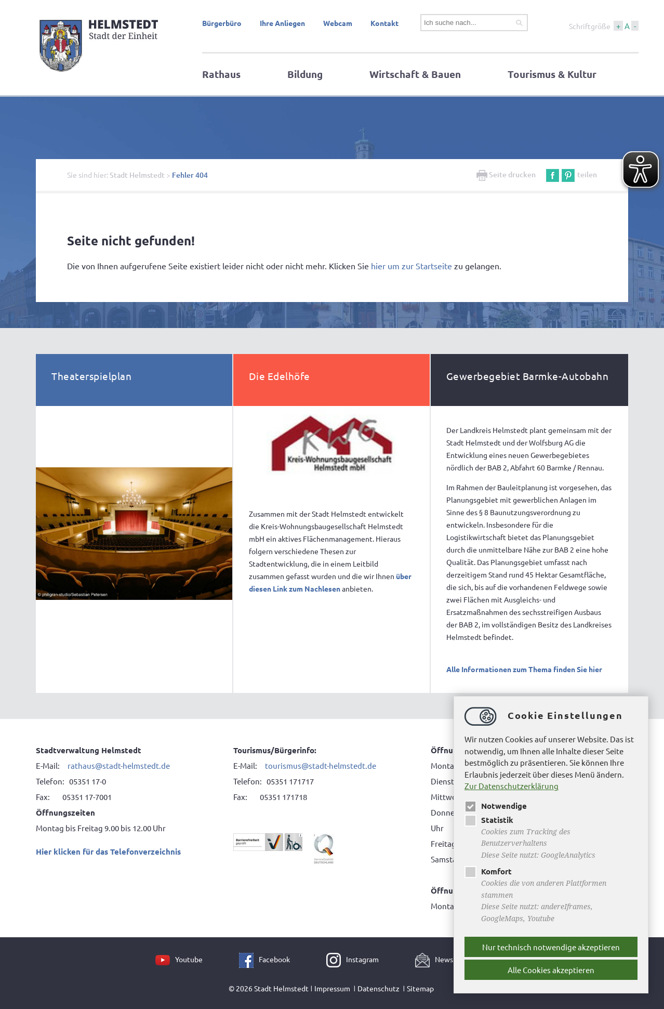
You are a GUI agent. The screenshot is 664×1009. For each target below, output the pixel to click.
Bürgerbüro (222, 23)
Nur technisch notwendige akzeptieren (551, 947)
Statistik (488, 820)
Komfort (488, 871)
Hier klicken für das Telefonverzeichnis (108, 851)
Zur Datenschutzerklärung (511, 786)
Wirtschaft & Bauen (415, 74)
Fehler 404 (190, 175)
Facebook (274, 959)
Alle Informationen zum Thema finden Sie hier (524, 669)
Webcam (337, 23)
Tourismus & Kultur (552, 74)
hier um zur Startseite (411, 265)
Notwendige (495, 806)
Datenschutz (378, 988)
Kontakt (384, 23)
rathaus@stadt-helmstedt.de (119, 765)
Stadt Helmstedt (137, 175)
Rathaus (221, 74)
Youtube (189, 959)
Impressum (332, 988)
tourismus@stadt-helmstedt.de (320, 765)
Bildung (305, 74)
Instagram (362, 959)
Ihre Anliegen (282, 23)
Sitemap (420, 988)
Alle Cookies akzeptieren (551, 970)
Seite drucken (506, 174)
